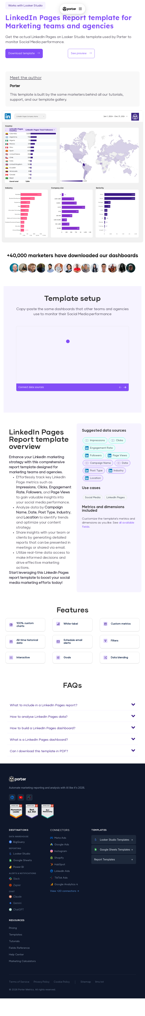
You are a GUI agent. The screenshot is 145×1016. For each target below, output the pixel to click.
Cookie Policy (62, 982)
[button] (72, 704)
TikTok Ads (59, 878)
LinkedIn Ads (60, 871)
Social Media (92, 497)
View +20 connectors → (64, 891)
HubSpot (57, 864)
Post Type (94, 470)
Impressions (95, 440)
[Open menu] (80, 8)
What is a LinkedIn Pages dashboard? (39, 739)
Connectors (59, 830)
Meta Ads (58, 838)
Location (93, 478)
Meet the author (26, 78)
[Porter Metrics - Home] (69, 9)
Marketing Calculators (22, 961)
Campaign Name (98, 463)
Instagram (58, 851)
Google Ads (59, 844)
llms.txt (99, 982)
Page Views (117, 455)
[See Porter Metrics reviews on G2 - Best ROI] (32, 812)
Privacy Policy (41, 982)
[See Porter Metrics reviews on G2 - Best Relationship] (47, 812)
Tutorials (14, 941)
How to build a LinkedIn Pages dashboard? (42, 728)
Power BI (16, 867)
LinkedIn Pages (116, 497)
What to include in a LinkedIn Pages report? (43, 705)
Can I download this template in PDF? (39, 751)
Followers (93, 455)
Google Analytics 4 (64, 884)
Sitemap (86, 982)
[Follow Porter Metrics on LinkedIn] (12, 797)
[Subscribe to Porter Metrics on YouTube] (21, 797)
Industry (116, 470)
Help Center (16, 954)
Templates (15, 934)
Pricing (13, 928)
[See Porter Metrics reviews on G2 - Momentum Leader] (16, 812)
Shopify (57, 858)
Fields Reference (19, 948)
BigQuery (17, 842)
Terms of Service (19, 982)
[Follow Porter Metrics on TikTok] (29, 797)
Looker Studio (19, 853)
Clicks (117, 440)
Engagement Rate (99, 448)
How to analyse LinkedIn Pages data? (38, 716)
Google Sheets (20, 860)
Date (122, 463)
